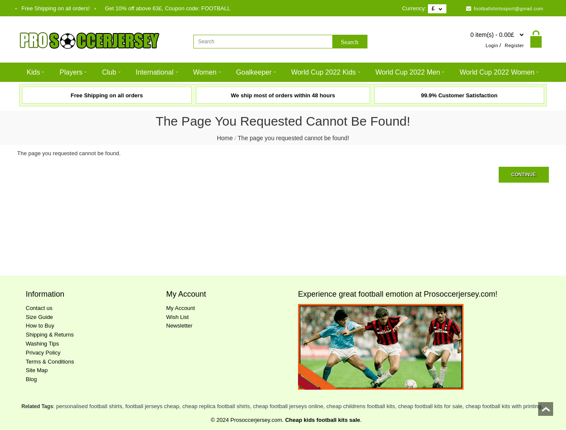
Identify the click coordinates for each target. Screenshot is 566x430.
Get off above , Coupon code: (168, 8)
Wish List (177, 317)
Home (225, 138)
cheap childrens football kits (360, 406)
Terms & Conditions (50, 361)
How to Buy (40, 325)
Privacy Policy (43, 352)
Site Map (37, 370)
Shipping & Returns (50, 334)
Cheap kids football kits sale (322, 420)
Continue (524, 174)
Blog (31, 379)
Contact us (39, 308)
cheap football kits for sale (430, 406)
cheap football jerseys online (288, 406)
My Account (180, 308)
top (545, 411)
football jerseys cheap (152, 406)
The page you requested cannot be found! (293, 138)
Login (491, 45)
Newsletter (179, 325)
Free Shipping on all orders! (55, 8)
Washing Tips (42, 343)
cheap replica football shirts (216, 406)
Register (514, 45)
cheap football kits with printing (504, 406)
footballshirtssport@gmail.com (504, 8)
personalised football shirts (89, 406)
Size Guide (39, 317)
